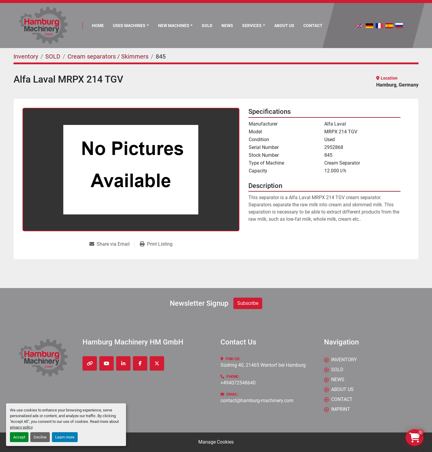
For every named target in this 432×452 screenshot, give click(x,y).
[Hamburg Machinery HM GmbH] (44, 358)
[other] (89, 363)
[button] (175, 26)
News (227, 25)
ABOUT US (284, 25)
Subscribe (247, 303)
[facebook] (140, 363)
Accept (19, 437)
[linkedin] (123, 363)
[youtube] (106, 363)
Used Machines (129, 25)
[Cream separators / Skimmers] (108, 56)
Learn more (64, 437)
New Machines (173, 25)
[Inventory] (26, 56)
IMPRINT (340, 409)
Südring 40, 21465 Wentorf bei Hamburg (263, 365)
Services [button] (252, 25)
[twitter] (157, 363)
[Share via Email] (112, 244)
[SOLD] (52, 56)
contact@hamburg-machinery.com (256, 400)
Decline (40, 437)
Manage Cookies (216, 442)
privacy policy (21, 427)
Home (98, 25)
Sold (207, 25)
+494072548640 (238, 383)
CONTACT (312, 25)
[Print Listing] (156, 244)
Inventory (344, 360)
